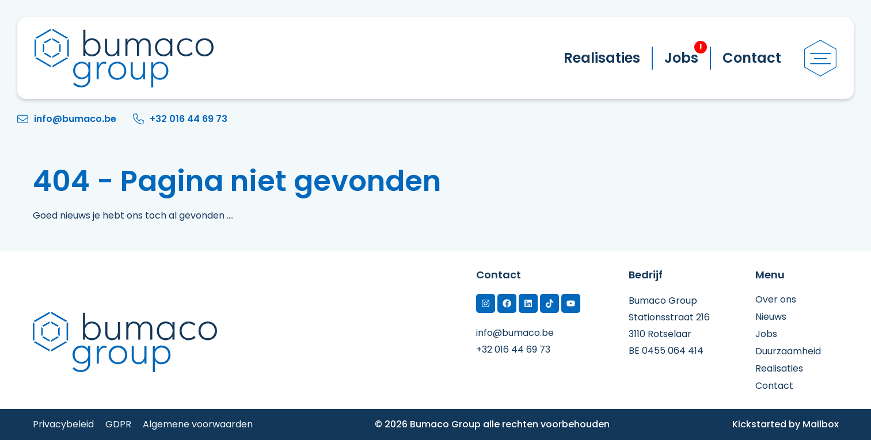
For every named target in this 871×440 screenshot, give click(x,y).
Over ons (775, 299)
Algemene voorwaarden (198, 424)
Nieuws (770, 317)
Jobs (685, 54)
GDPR (118, 424)
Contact (751, 57)
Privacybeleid (63, 424)
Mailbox (820, 424)
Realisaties (602, 57)
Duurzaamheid (788, 351)
